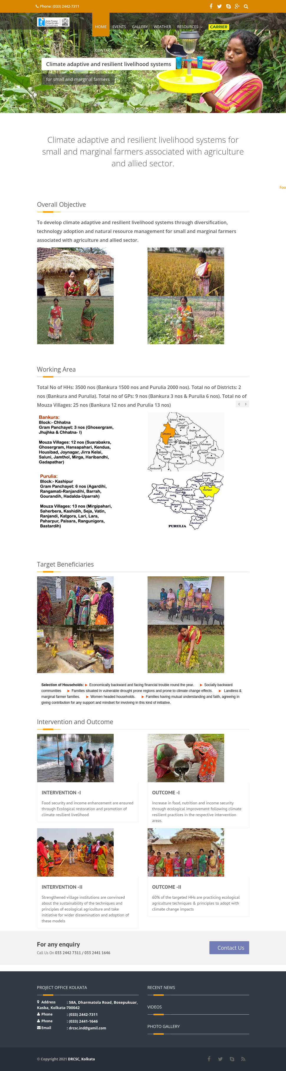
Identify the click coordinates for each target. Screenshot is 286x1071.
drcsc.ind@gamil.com (87, 1028)
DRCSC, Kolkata (81, 1059)
